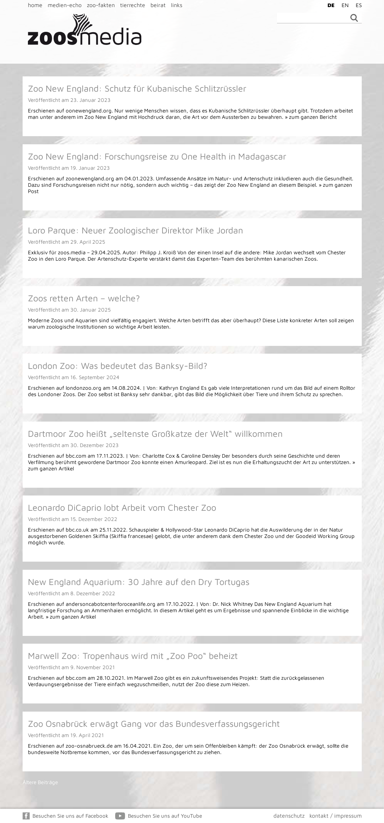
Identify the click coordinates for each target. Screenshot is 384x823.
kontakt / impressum (335, 815)
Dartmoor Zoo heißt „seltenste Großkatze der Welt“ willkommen (155, 433)
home (35, 5)
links (176, 5)
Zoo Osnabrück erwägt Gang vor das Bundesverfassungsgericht (154, 723)
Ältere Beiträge (40, 782)
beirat (158, 5)
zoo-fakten (101, 5)
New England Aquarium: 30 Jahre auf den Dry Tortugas (138, 581)
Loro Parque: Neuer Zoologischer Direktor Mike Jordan (135, 230)
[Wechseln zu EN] (343, 5)
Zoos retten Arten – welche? (84, 298)
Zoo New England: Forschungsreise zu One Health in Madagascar (157, 156)
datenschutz (289, 815)
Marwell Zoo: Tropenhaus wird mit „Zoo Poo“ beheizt (133, 655)
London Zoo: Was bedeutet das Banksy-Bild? (117, 365)
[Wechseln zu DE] (329, 5)
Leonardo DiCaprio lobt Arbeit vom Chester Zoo (122, 507)
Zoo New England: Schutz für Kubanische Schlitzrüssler (137, 88)
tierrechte (132, 5)
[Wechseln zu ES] (357, 5)
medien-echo (65, 5)
